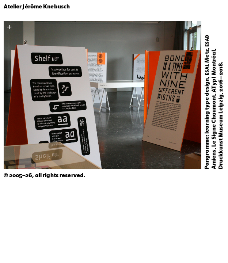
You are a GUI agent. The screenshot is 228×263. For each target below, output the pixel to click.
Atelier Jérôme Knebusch (37, 7)
